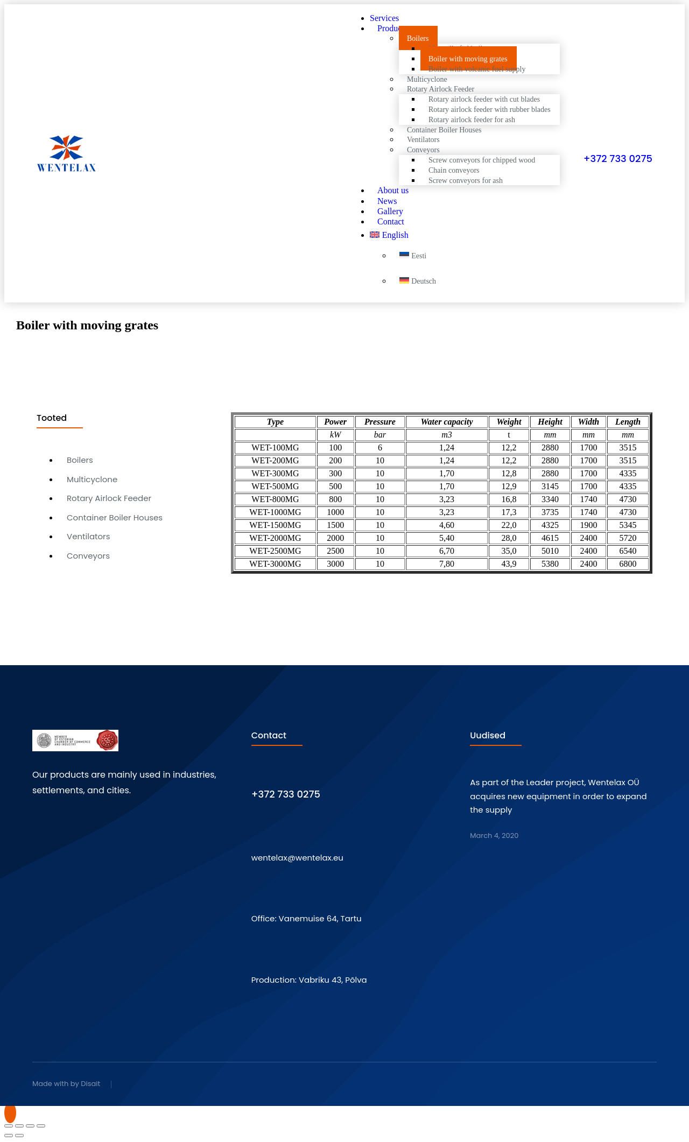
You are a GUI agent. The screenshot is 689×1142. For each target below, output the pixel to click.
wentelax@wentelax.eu (297, 857)
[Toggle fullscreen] (30, 1125)
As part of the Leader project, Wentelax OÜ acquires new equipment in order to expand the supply (558, 796)
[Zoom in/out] (41, 1125)
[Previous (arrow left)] (8, 1135)
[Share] (19, 1125)
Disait (90, 1083)
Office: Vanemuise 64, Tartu (306, 918)
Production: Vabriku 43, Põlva (309, 979)
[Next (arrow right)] (19, 1135)
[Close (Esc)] (8, 1125)
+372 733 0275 (617, 158)
